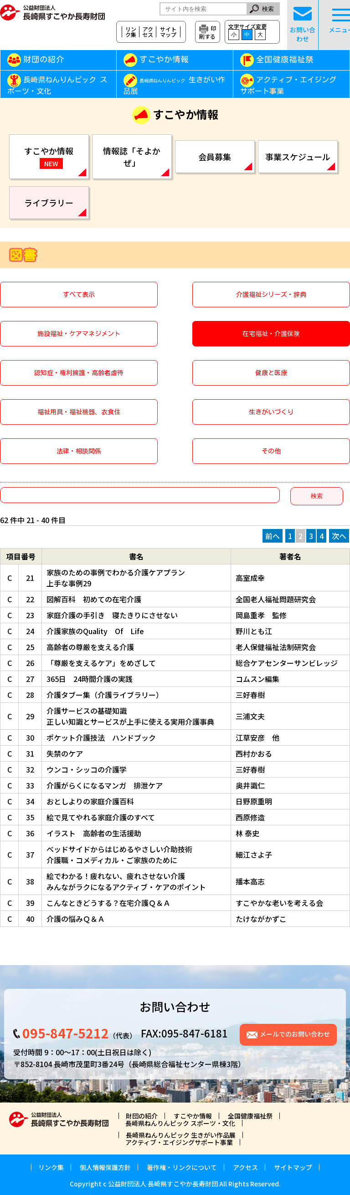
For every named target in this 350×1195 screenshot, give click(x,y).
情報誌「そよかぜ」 (131, 156)
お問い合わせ (302, 25)
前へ (272, 535)
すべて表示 (79, 294)
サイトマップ (168, 31)
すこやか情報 (177, 59)
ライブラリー (48, 202)
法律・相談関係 (79, 451)
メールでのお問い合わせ (295, 1033)
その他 (271, 451)
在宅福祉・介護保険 (271, 334)
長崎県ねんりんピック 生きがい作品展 (181, 1135)
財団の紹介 (43, 59)
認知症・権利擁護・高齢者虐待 (79, 373)
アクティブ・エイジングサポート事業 (288, 85)
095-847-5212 (65, 1033)
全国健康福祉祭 (285, 59)
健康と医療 (271, 373)
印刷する (207, 32)
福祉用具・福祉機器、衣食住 (78, 412)
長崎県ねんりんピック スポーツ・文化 (57, 85)
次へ (339, 535)
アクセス (147, 31)
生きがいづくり (271, 412)
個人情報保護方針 (105, 1167)
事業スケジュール (297, 157)
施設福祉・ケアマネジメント (78, 334)
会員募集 (214, 157)
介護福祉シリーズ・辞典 (271, 294)
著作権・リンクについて (182, 1167)
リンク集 (130, 31)
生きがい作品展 (174, 85)
